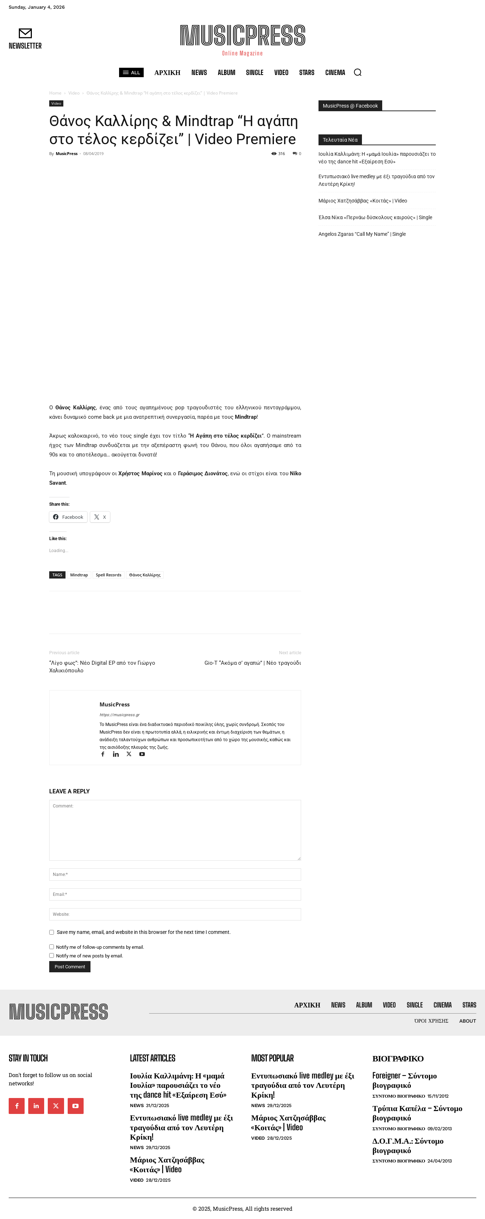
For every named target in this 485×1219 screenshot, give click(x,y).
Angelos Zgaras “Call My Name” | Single (362, 234)
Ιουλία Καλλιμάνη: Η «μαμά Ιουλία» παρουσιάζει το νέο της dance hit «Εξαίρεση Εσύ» (377, 157)
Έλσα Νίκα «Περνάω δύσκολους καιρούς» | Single (375, 217)
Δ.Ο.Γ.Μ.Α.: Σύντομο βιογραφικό (408, 1145)
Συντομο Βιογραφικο (398, 1096)
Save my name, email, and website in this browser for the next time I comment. (144, 932)
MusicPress (66, 153)
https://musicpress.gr (119, 715)
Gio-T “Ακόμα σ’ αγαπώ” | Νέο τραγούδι (252, 663)
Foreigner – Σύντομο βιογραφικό (404, 1080)
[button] (357, 72)
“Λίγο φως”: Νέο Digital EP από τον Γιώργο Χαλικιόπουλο (102, 667)
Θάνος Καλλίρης (144, 574)
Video (74, 93)
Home (55, 93)
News (136, 1105)
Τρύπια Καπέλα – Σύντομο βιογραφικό (417, 1112)
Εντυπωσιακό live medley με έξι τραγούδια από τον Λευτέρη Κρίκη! (377, 180)
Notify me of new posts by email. (89, 956)
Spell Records (108, 574)
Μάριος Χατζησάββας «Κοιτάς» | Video (363, 201)
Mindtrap (79, 574)
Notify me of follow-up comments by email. (100, 947)
